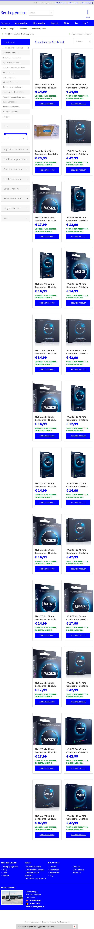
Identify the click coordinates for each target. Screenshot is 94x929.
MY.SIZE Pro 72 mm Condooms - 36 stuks (77, 817)
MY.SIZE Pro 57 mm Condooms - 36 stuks (77, 352)
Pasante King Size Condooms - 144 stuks (46, 152)
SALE (85, 23)
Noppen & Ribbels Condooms (13, 92)
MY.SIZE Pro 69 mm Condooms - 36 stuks (45, 352)
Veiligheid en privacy (35, 869)
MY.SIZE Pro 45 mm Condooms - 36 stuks (77, 751)
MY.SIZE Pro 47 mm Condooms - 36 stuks (77, 684)
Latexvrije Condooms (10, 82)
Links (5, 872)
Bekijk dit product (47, 103)
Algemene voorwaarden (33, 922)
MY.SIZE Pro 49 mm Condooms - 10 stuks (77, 418)
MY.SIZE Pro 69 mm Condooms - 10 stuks (77, 219)
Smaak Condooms (9, 102)
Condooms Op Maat (10, 53)
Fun (76, 23)
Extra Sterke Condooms (11, 62)
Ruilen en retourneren (36, 878)
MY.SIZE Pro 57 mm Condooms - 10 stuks (45, 285)
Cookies (76, 866)
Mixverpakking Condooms (12, 87)
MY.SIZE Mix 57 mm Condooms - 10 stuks (45, 551)
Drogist (55, 23)
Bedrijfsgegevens (10, 866)
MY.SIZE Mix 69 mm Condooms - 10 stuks (45, 684)
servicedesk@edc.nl (35, 906)
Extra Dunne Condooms (11, 57)
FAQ (51, 875)
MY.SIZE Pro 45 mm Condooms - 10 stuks (77, 285)
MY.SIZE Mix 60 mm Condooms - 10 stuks (45, 219)
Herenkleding (39, 23)
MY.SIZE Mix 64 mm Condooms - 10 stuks (77, 618)
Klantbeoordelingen (63, 922)
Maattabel (54, 869)
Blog (5, 869)
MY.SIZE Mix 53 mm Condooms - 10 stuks (45, 751)
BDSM (67, 23)
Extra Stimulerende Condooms (13, 67)
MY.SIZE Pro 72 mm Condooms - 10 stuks (45, 618)
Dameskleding (21, 23)
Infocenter (54, 872)
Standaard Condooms (10, 107)
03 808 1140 (33, 903)
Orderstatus (78, 869)
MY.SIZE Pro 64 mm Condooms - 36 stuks (77, 152)
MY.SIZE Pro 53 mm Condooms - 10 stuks (45, 485)
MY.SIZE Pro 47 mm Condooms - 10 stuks (77, 485)
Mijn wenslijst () (87, 3)
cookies (51, 926)
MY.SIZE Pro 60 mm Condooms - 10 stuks (77, 86)
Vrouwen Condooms (10, 111)
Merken (6, 875)
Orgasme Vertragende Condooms (14, 97)
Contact (53, 866)
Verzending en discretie (32, 874)
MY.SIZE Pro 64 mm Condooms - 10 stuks (45, 86)
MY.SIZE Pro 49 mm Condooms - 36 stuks (77, 551)
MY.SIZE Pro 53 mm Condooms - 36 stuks (45, 817)
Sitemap (77, 872)
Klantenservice (60, 3)
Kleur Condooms (8, 77)
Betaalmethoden (33, 866)
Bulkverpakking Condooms (12, 48)
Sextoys (5, 23)
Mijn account (73, 3)
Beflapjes (5, 116)
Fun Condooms (8, 72)
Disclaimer (45, 922)
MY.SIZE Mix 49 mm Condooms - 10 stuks (45, 418)
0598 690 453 (33, 900)
